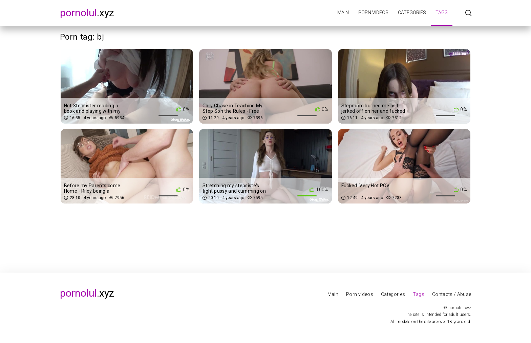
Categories (412, 12)
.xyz (87, 13)
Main (343, 12)
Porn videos (373, 12)
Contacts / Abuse (451, 294)
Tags (442, 12)
